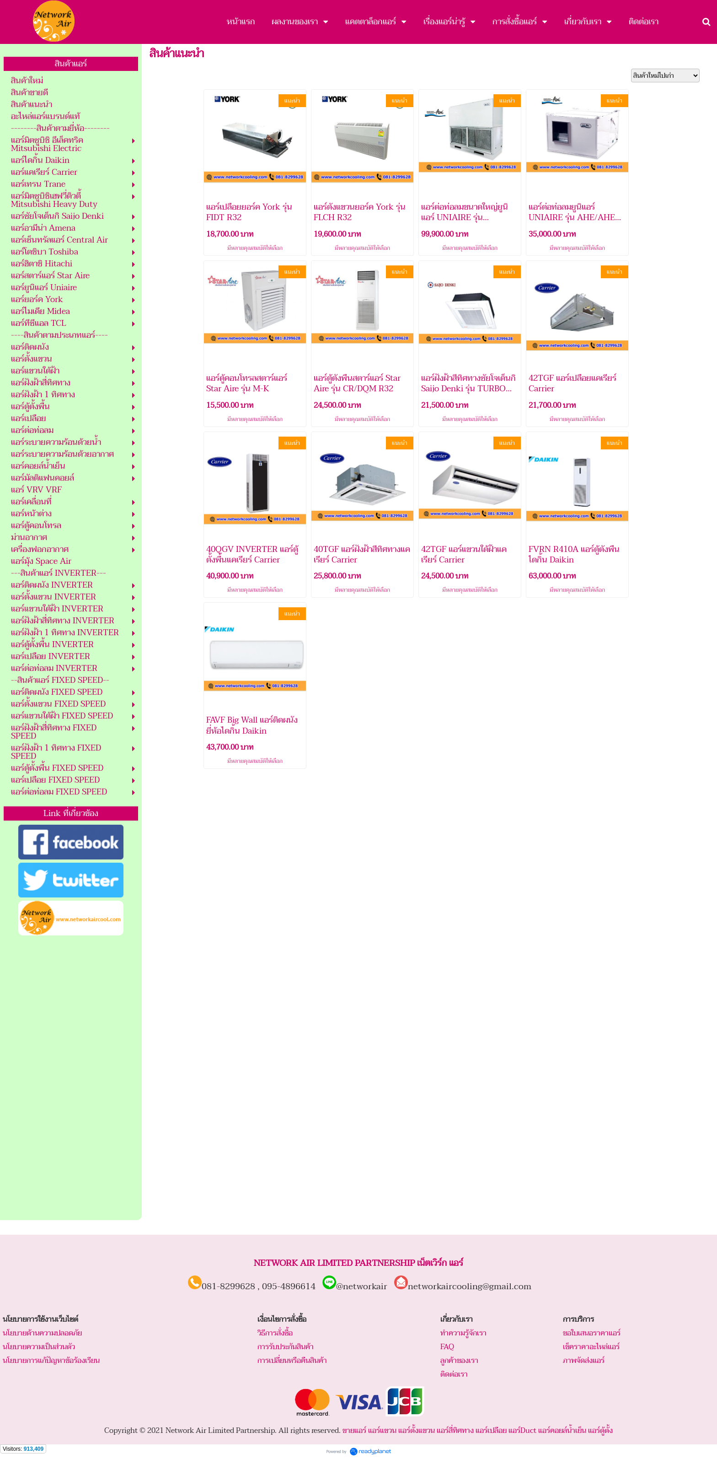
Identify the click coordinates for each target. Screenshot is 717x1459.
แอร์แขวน (382, 1430)
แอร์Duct (522, 1430)
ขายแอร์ (354, 1430)
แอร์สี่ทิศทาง (455, 1430)
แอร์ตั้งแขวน (416, 1430)
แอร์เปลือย (491, 1430)
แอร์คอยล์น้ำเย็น (562, 1430)
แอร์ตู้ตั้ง (600, 1430)
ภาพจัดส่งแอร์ (584, 1360)
